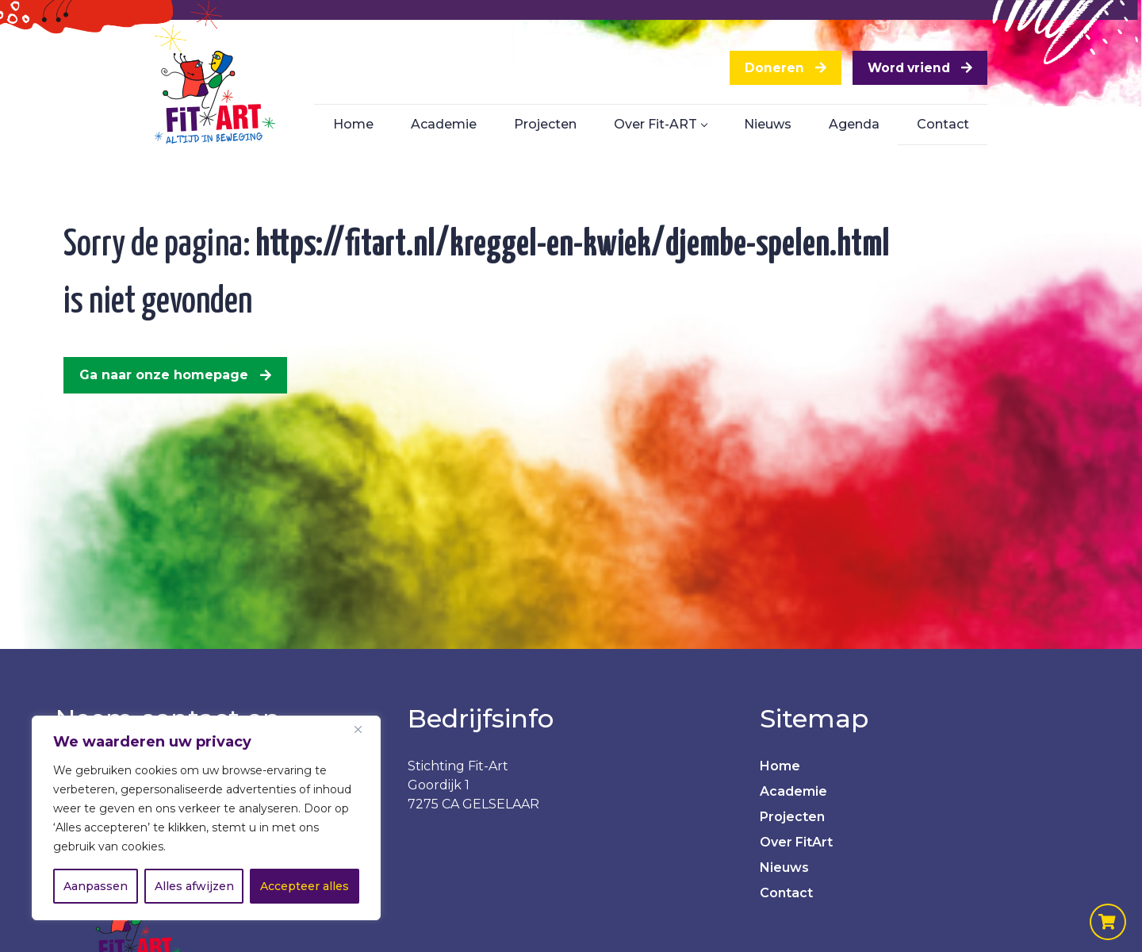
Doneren (765, 69)
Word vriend (905, 69)
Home (780, 766)
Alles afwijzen (194, 886)
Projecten (792, 816)
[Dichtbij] (364, 729)
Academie (793, 791)
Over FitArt (796, 842)
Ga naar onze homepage (163, 374)
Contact (786, 892)
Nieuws (784, 867)
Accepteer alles (304, 886)
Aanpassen (95, 886)
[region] (206, 818)
